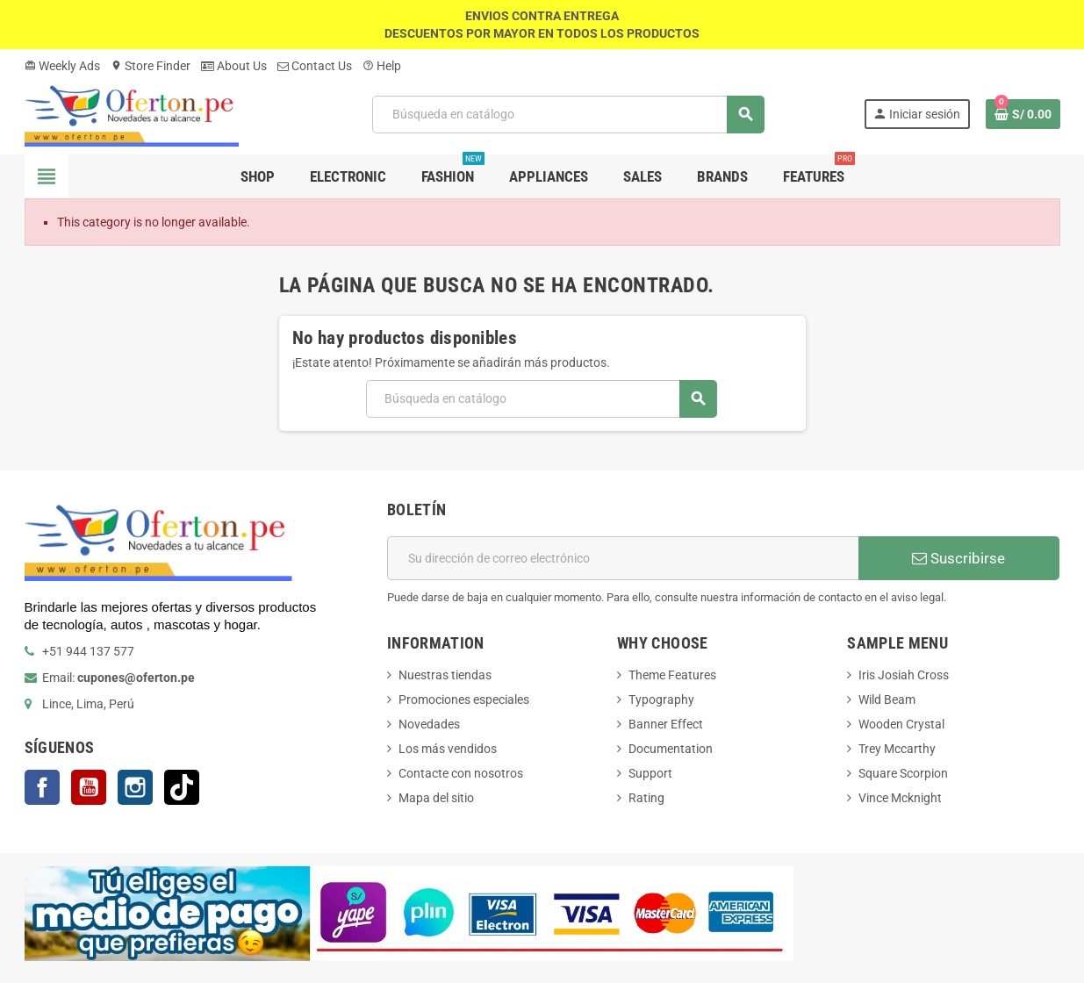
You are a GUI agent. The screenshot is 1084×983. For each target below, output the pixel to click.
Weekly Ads (62, 66)
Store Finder (150, 66)
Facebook (42, 787)
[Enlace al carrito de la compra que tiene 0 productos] (1023, 114)
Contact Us (314, 66)
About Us (234, 66)
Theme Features (672, 675)
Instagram (135, 787)
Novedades (429, 724)
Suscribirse (958, 558)
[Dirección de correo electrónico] (622, 558)
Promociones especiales (463, 699)
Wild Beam (886, 699)
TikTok (181, 787)
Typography (661, 699)
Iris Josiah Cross (903, 675)
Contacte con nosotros (460, 773)
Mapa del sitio (436, 798)
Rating (646, 798)
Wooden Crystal (901, 724)
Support (650, 773)
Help (382, 66)
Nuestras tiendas (445, 675)
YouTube (88, 787)
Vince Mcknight (900, 798)
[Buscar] (568, 114)
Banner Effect (665, 724)
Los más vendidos (447, 749)
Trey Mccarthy (897, 749)
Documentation (670, 749)
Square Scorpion (903, 773)
